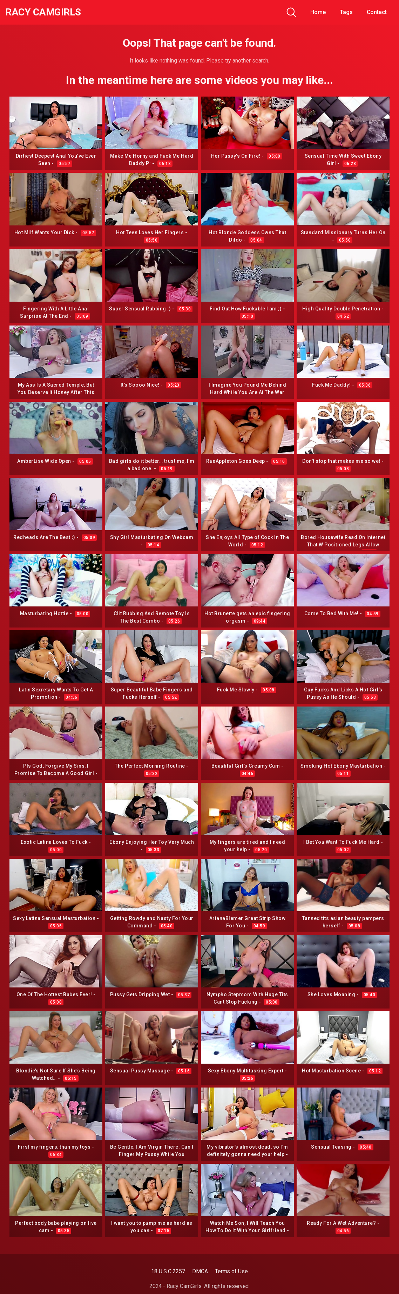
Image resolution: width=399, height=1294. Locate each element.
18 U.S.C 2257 (168, 1271)
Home (318, 12)
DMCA (200, 1271)
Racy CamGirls (43, 12)
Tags (346, 12)
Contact (377, 12)
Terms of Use (231, 1271)
